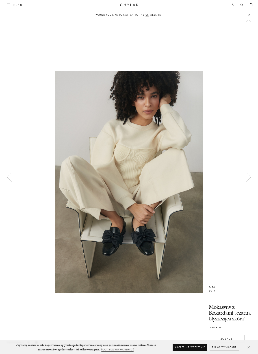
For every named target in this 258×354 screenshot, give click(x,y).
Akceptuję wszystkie (190, 347)
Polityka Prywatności (117, 349)
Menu (14, 4)
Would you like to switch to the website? (128, 15)
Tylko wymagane (224, 347)
